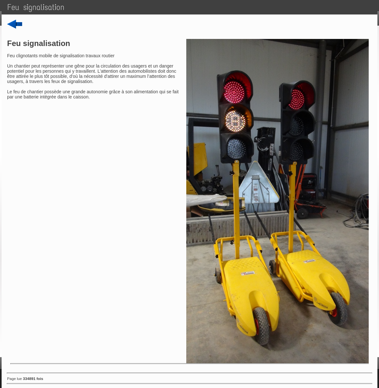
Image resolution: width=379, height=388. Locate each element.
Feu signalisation (35, 7)
